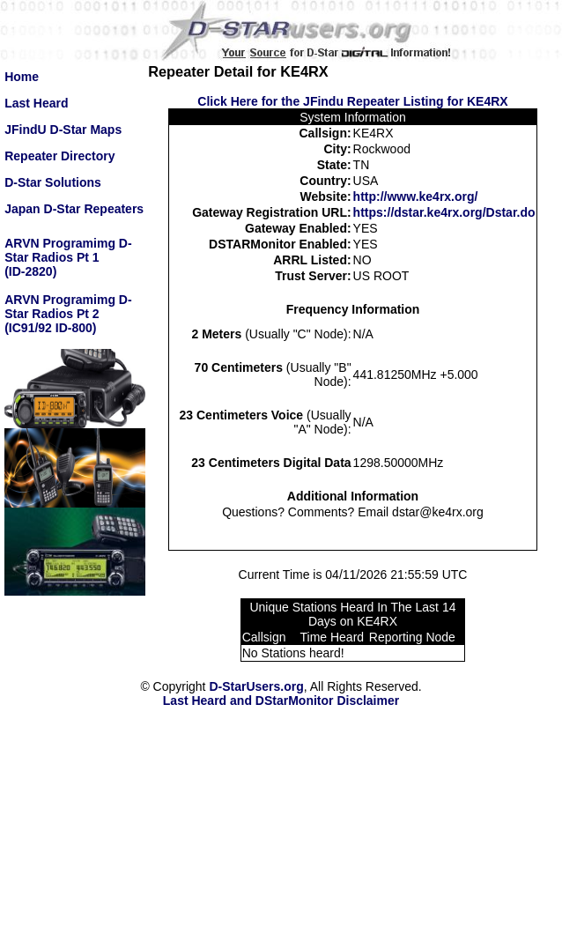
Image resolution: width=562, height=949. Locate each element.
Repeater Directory (59, 156)
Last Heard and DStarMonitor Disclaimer (281, 700)
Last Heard (36, 103)
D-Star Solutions (52, 182)
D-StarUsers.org (256, 686)
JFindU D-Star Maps (63, 129)
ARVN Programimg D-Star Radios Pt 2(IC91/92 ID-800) (67, 314)
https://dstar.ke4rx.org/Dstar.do (444, 212)
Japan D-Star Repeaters (74, 209)
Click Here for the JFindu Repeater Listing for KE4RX (352, 101)
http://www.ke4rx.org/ (415, 196)
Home (21, 77)
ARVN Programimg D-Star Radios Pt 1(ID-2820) (67, 257)
